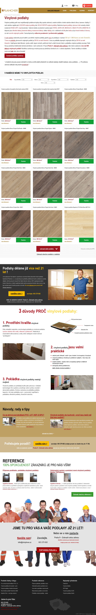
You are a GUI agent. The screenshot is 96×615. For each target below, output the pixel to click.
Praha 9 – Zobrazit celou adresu (33, 300)
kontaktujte (25, 65)
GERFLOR (61, 28)
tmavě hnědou (80, 30)
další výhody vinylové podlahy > (61, 368)
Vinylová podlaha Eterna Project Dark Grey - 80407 (76, 128)
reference (31, 285)
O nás (66, 5)
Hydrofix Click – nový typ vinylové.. (9, 593)
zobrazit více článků (47, 433)
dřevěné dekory (16, 30)
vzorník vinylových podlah (16, 33)
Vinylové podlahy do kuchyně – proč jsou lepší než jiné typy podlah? (70, 416)
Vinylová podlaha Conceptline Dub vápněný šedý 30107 (46, 89)
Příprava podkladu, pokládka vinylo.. (40, 583)
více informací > (5, 123)
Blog (77, 5)
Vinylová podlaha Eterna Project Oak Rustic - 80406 (13, 128)
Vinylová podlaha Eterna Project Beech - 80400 (75, 89)
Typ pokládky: (17, 79)
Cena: (42, 82)
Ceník (64, 10)
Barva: (36, 79)
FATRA (55, 28)
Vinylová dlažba (66, 586)
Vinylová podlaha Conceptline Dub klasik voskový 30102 (14, 89)
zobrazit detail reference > (10, 489)
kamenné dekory (26, 30)
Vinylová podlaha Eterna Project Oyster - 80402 (44, 128)
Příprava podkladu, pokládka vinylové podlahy (21, 470)
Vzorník (82, 10)
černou (88, 30)
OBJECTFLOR (76, 28)
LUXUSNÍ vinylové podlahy (27, 25)
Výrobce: (72, 79)
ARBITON (86, 28)
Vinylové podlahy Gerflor (68, 593)
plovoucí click (77, 25)
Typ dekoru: (54, 79)
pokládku (12, 40)
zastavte (73, 533)
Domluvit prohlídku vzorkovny (14, 56)
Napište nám (24, 538)
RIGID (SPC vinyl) (16, 28)
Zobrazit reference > (7, 287)
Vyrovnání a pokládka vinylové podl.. (40, 588)
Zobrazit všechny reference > (82, 494)
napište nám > (17, 293)
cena (50, 38)
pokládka (60, 33)
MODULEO (68, 28)
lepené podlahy (67, 25)
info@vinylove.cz (24, 542)
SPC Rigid (65, 588)
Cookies (93, 614)
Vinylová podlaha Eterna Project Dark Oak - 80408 (45, 168)
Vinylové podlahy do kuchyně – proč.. (9, 586)
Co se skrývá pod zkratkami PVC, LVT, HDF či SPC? (23, 415)
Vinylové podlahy (53, 10)
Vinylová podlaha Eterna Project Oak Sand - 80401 (45, 207)
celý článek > (30, 426)
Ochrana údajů (88, 614)
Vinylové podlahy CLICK (68, 590)
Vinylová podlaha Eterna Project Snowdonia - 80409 (76, 168)
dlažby (49, 30)
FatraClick (65, 583)
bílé (64, 30)
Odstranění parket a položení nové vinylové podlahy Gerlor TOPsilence (70, 471)
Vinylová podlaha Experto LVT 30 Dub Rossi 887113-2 (77, 207)
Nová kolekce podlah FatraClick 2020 (9, 590)
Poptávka (23, 122)
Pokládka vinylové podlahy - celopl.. (40, 593)
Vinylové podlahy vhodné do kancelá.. (9, 588)
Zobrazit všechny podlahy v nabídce (48, 254)
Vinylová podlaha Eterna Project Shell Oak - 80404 (13, 168)
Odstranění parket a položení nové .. (40, 586)
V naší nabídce (9, 38)
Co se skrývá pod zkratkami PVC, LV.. (9, 583)
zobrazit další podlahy (47, 249)
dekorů (7, 48)
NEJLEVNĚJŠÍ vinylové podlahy (47, 25)
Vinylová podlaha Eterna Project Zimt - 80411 (12, 207)
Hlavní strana (8, 14)
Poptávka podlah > (48, 550)
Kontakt (91, 10)
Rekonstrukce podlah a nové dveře (40, 590)
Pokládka (73, 10)
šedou (70, 30)
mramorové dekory (37, 30)
